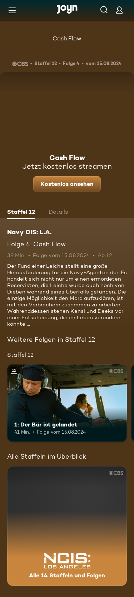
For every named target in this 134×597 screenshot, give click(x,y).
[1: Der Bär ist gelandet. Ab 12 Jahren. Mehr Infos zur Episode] (67, 403)
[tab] (21, 212)
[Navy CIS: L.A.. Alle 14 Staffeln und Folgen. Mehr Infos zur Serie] (67, 526)
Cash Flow (67, 38)
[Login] (119, 10)
